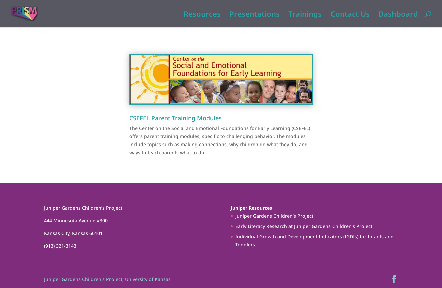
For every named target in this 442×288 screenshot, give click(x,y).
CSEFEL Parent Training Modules (175, 118)
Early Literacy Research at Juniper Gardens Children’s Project (303, 226)
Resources (202, 15)
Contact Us (350, 15)
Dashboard (398, 15)
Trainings (305, 15)
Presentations (254, 15)
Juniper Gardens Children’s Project (274, 216)
